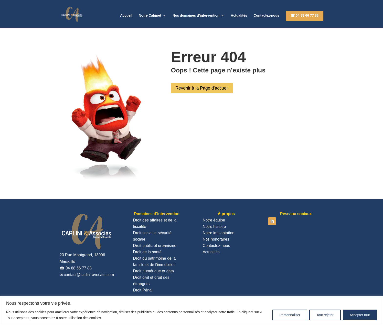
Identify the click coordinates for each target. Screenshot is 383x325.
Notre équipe (214, 220)
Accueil (126, 15)
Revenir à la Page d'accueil (202, 88)
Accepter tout (360, 315)
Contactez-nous (266, 15)
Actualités (239, 15)
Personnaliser (289, 315)
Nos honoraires (216, 239)
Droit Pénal (142, 290)
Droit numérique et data (153, 271)
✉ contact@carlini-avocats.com (87, 275)
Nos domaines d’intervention (195, 15)
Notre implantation (218, 233)
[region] (191, 310)
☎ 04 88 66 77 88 (305, 15)
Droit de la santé (147, 252)
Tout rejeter (324, 315)
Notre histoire (214, 226)
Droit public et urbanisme (154, 246)
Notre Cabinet (150, 15)
